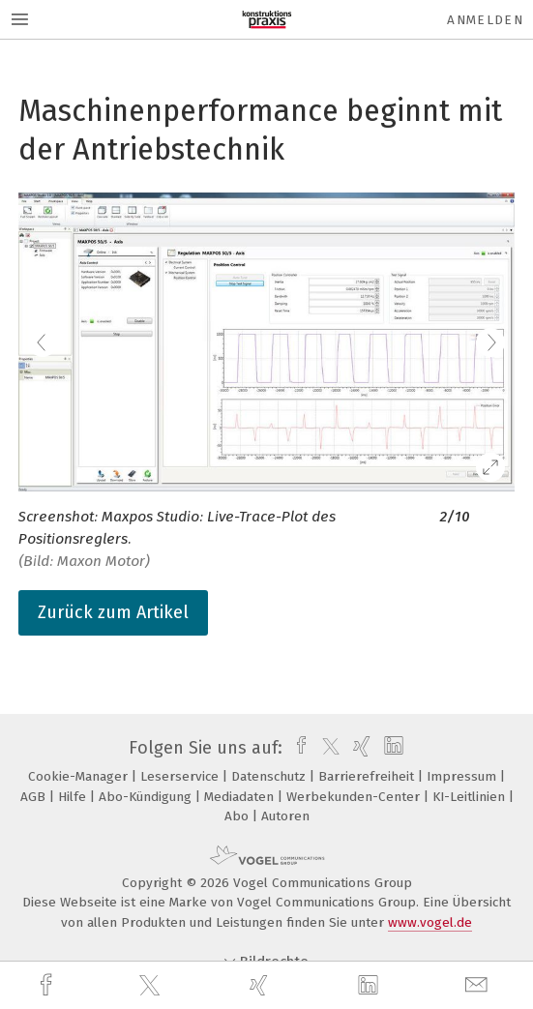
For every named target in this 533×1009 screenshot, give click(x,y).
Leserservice (181, 776)
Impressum (463, 776)
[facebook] (48, 985)
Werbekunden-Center (355, 796)
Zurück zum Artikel (113, 612)
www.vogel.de (430, 922)
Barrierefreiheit (368, 776)
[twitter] (151, 985)
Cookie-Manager (80, 776)
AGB (34, 796)
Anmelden (485, 20)
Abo (238, 816)
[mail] (478, 985)
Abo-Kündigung (147, 796)
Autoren (285, 816)
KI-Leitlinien (470, 796)
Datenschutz (270, 776)
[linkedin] (370, 985)
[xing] (261, 985)
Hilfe (74, 796)
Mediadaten (241, 796)
